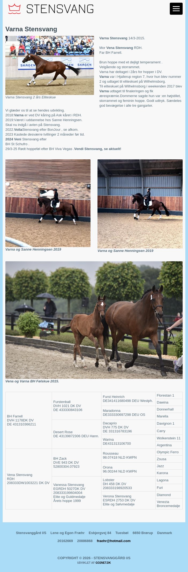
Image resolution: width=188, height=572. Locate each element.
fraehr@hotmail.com (113, 541)
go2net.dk (103, 562)
